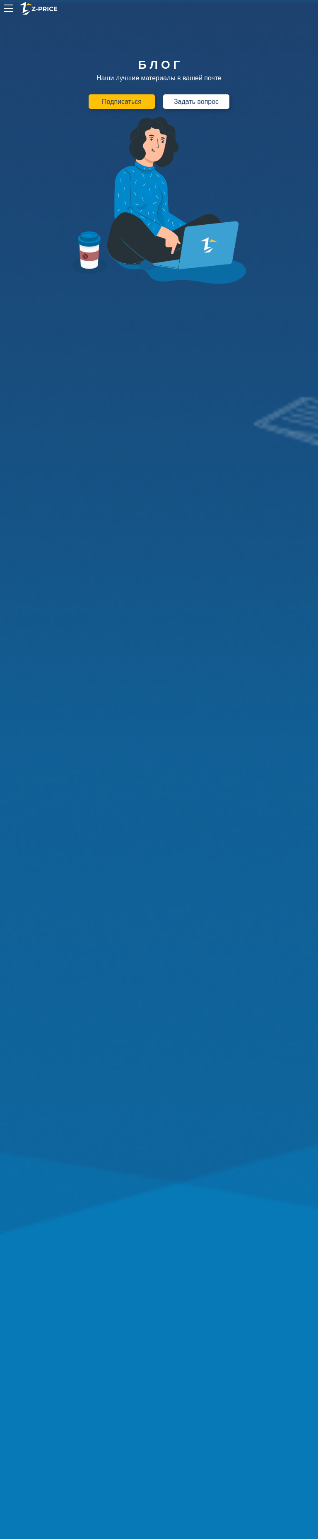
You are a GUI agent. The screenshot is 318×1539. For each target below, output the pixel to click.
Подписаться (122, 101)
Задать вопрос (196, 101)
